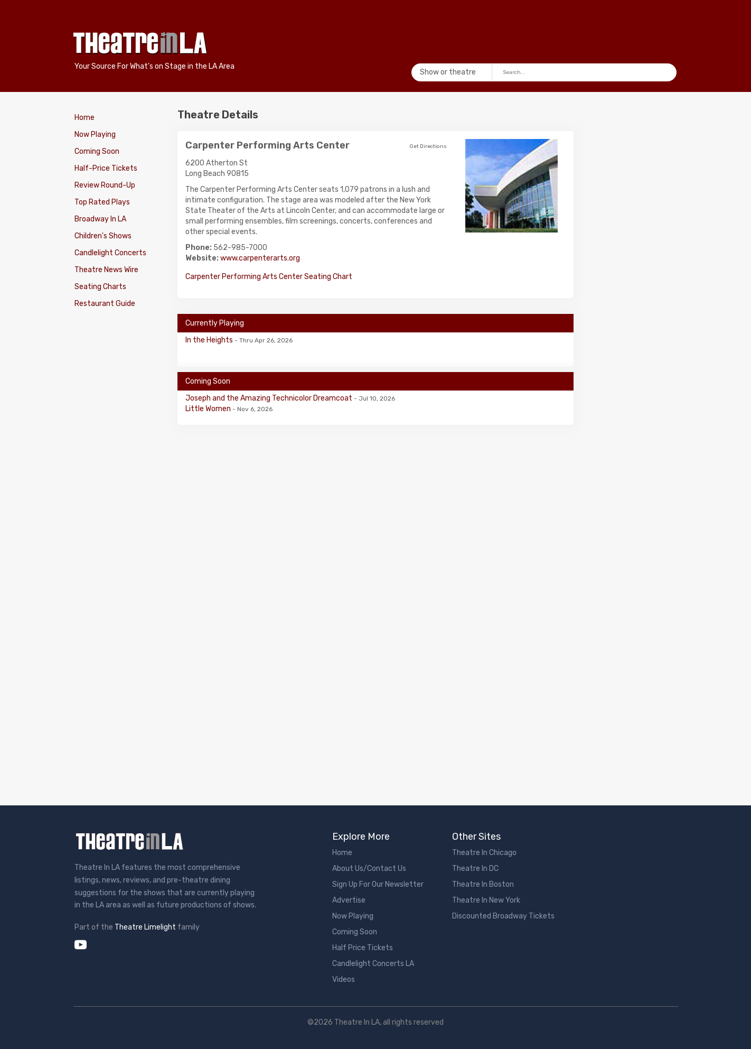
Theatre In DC (475, 868)
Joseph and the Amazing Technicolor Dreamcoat (269, 398)
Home (84, 117)
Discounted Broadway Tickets (503, 916)
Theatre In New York (486, 900)
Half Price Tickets (362, 947)
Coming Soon (96, 151)
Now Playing (95, 134)
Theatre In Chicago (484, 852)
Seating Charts (100, 286)
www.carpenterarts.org (260, 258)
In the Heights (209, 340)
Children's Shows (103, 235)
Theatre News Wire (106, 269)
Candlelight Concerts (110, 252)
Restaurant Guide (104, 303)
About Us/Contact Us (369, 868)
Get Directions (428, 146)
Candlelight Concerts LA (373, 963)
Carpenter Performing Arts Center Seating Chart (268, 276)
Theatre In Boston (483, 884)
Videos (343, 979)
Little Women (208, 408)
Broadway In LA (100, 219)
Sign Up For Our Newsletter (378, 884)
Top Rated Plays (102, 202)
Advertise (348, 900)
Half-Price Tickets (105, 168)
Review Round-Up (104, 185)
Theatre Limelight (145, 927)
